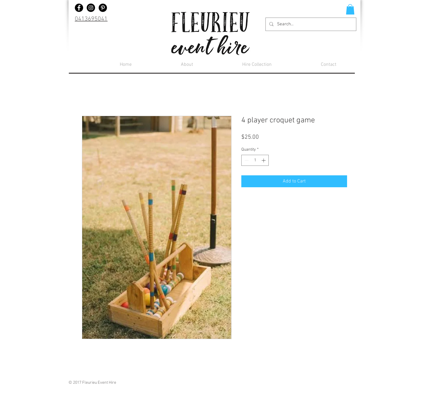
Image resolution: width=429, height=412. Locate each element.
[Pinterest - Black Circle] (103, 8)
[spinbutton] (255, 160)
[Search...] (310, 24)
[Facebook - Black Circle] (79, 8)
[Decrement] (246, 160)
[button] (350, 9)
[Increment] (264, 160)
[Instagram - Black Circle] (91, 8)
